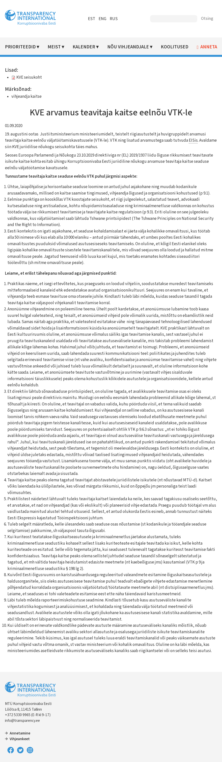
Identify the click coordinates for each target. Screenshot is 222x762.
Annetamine (20, 733)
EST (91, 19)
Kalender (84, 47)
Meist (54, 47)
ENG (102, 19)
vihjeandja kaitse (26, 96)
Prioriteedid (20, 47)
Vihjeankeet (20, 738)
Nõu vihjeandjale (128, 47)
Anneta (208, 47)
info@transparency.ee (22, 720)
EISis (193, 140)
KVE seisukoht (29, 77)
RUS (114, 19)
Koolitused (174, 47)
